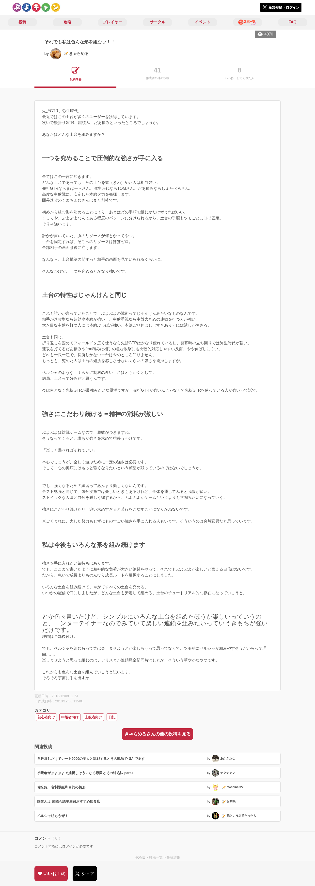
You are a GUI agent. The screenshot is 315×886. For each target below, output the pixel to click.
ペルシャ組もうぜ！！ (54, 816)
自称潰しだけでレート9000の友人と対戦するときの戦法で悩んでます (91, 759)
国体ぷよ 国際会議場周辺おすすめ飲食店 (68, 801)
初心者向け (46, 717)
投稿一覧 (156, 857)
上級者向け (93, 717)
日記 (112, 717)
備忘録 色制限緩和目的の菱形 (61, 787)
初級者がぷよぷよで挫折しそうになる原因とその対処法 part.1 (85, 773)
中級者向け (70, 717)
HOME (140, 857)
